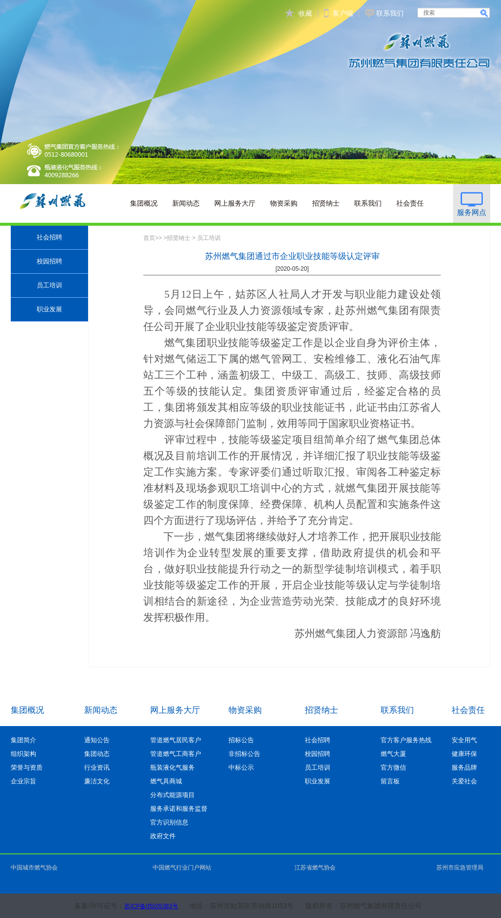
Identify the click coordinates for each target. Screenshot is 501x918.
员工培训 (49, 285)
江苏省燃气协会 (315, 867)
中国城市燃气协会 (34, 867)
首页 (149, 238)
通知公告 (97, 740)
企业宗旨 (23, 781)
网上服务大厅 (234, 203)
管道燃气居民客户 (175, 740)
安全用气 (464, 740)
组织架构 (23, 753)
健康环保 (464, 753)
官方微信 (393, 767)
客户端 (343, 13)
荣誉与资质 (27, 767)
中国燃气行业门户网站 (182, 867)
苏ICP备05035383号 (151, 906)
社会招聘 (49, 237)
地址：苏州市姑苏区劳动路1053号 (241, 906)
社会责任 (410, 203)
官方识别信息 (169, 822)
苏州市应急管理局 (459, 867)
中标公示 (241, 767)
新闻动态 (186, 203)
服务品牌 (464, 767)
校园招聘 (49, 261)
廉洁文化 (97, 781)
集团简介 (23, 740)
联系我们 (390, 13)
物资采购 (283, 203)
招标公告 (241, 740)
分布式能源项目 (172, 795)
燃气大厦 (393, 753)
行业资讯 (97, 767)
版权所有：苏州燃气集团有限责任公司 (363, 906)
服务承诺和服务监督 (178, 808)
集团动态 (97, 753)
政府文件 (163, 836)
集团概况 (144, 203)
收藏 (305, 13)
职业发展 (49, 309)
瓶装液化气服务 (172, 767)
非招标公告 (244, 753)
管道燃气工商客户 (175, 753)
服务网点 (471, 212)
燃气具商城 (166, 781)
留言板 (390, 781)
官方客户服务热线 (406, 740)
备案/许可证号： (99, 906)
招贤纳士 (326, 203)
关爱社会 (464, 781)
